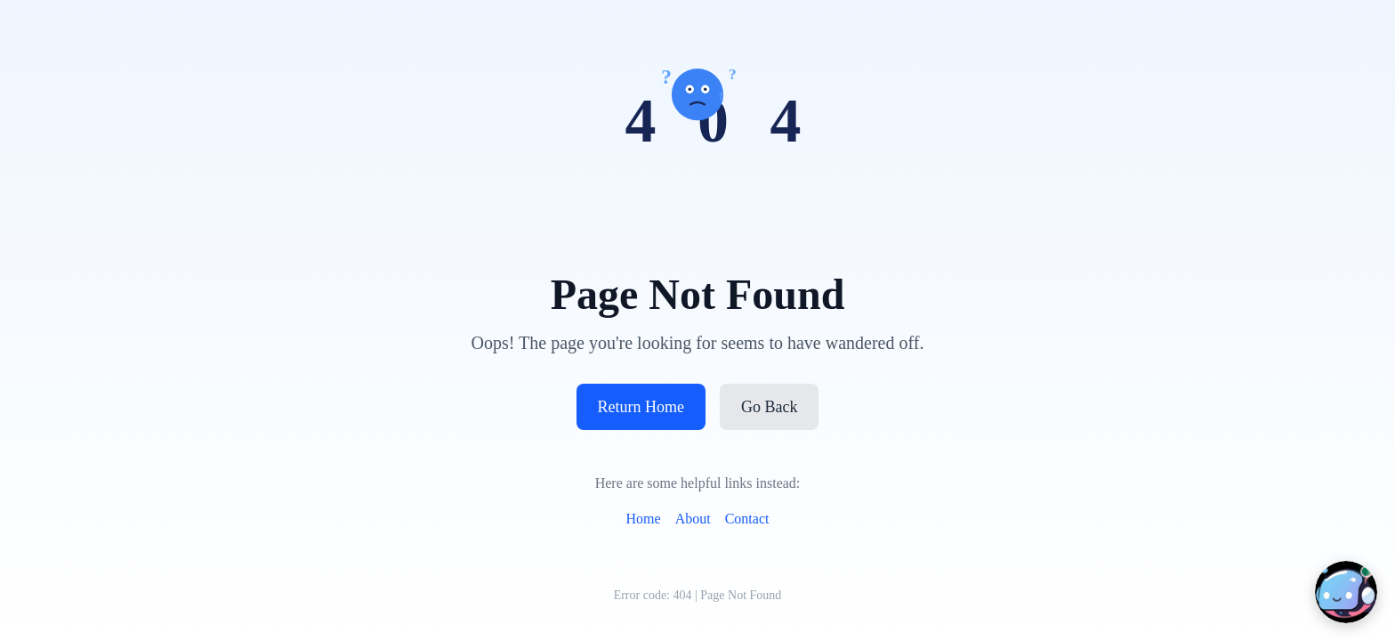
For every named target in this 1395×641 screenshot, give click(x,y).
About (693, 518)
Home (643, 518)
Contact (747, 518)
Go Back (769, 407)
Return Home (641, 407)
